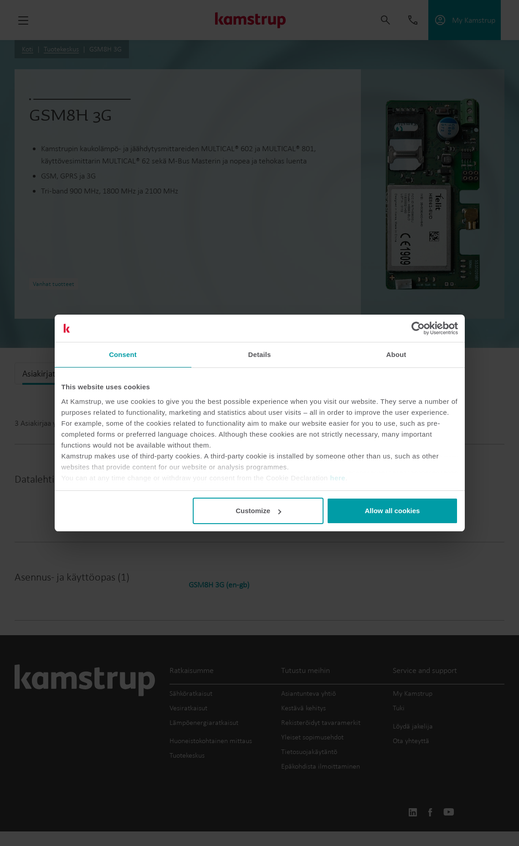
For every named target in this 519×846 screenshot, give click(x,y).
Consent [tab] (123, 354)
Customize (258, 511)
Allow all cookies (392, 511)
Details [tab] (259, 354)
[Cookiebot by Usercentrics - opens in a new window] (418, 328)
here (337, 478)
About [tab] (396, 354)
